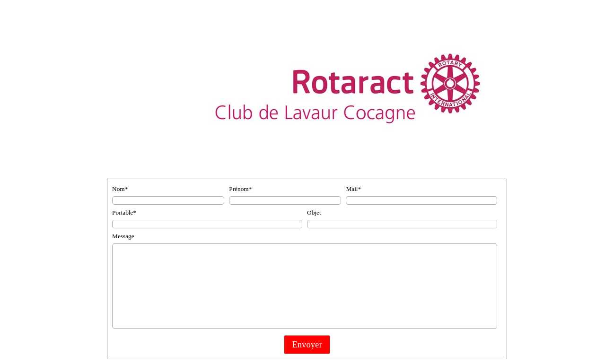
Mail (353, 188)
